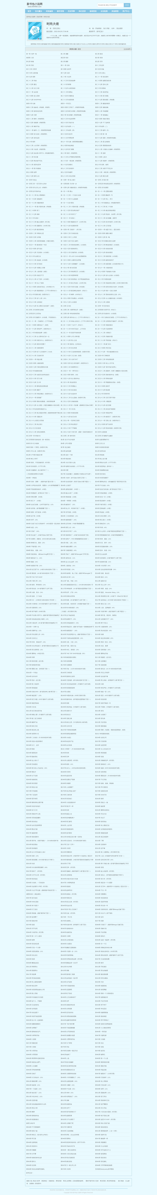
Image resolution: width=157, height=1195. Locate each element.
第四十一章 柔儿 (66, 103)
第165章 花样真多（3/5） (103, 649)
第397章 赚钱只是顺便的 (68, 947)
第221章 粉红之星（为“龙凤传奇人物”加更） (75, 722)
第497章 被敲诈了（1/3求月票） (105, 1073)
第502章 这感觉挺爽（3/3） (69, 1081)
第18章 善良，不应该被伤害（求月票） (38, 462)
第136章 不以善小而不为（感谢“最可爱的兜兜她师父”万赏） (43, 615)
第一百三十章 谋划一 (32, 218)
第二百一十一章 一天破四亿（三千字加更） (40, 321)
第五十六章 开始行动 (67, 122)
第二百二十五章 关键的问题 (104, 336)
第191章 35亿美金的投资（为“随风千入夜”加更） (76, 684)
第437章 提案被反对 (101, 997)
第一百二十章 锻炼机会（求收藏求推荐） (108, 203)
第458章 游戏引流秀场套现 (103, 1024)
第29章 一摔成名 (31, 478)
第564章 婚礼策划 (66, 1161)
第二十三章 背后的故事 (68, 80)
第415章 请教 (65, 970)
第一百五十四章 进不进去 (34, 248)
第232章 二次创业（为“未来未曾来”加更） (39, 737)
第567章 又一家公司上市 (68, 1165)
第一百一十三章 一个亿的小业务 (71, 195)
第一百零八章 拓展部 (101, 187)
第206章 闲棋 (65, 703)
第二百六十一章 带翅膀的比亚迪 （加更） (108, 382)
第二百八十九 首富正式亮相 (35, 420)
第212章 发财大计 (66, 711)
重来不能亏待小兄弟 (92, 1181)
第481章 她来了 (66, 1054)
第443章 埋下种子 (100, 1005)
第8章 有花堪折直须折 (102, 447)
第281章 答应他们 (66, 798)
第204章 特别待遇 (100, 699)
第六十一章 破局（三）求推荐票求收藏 (38, 130)
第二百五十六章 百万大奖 (34, 378)
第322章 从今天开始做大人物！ (36, 852)
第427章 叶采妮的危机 (68, 986)
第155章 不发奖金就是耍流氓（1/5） (72, 638)
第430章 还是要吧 (66, 989)
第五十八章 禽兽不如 (32, 126)
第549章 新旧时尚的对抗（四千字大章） (73, 1142)
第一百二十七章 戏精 (32, 214)
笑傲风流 (51, 1181)
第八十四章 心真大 (101, 157)
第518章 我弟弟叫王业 (102, 1100)
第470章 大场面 (100, 1039)
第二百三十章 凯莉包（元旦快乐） (71, 344)
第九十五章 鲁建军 (67, 172)
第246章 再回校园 (100, 753)
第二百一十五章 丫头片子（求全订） (72, 325)
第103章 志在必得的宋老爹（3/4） (106, 569)
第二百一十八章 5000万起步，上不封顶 (73, 329)
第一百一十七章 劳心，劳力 (104, 199)
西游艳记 (44, 1181)
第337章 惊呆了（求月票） (34, 871)
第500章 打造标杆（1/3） (103, 1077)
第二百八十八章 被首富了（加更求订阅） (108, 417)
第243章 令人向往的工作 (103, 749)
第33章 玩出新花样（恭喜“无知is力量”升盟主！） (76, 481)
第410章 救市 (99, 963)
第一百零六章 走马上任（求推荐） (37, 187)
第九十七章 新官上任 (32, 176)
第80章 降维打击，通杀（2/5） (36, 543)
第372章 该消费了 (32, 917)
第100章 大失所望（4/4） (103, 565)
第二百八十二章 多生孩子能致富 (105, 409)
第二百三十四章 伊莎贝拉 (103, 348)
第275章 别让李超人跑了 (68, 791)
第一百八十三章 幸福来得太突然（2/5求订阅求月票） (112, 283)
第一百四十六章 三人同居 (69, 237)
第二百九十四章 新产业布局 (104, 424)
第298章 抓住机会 (32, 821)
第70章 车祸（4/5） (101, 527)
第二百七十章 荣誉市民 (102, 394)
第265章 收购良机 (32, 779)
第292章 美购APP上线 (33, 814)
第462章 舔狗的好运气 (33, 1031)
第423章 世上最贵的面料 (34, 982)
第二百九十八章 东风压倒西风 (35, 432)
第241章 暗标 (30, 749)
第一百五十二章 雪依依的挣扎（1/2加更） (74, 245)
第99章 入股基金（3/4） (68, 565)
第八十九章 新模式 (67, 164)
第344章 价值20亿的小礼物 (69, 879)
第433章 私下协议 (66, 993)
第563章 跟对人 (31, 1161)
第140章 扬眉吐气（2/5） (69, 619)
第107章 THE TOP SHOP (34, 577)
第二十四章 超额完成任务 (103, 80)
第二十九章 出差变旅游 (68, 88)
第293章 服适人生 (66, 814)
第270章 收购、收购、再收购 (104, 783)
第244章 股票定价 (32, 753)
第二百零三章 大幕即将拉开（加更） (72, 310)
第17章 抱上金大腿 (101, 459)
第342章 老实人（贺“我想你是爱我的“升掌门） (109, 875)
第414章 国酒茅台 (32, 970)
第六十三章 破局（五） (102, 130)
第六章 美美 (99, 57)
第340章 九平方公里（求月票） (36, 875)
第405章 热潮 (30, 959)
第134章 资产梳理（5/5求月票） (36, 611)
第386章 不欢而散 (100, 932)
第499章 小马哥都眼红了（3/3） (71, 1077)
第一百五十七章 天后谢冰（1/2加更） (38, 252)
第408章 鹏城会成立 (32, 963)
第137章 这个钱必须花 (68, 615)
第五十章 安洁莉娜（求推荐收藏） (71, 115)
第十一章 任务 (65, 65)
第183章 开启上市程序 (102, 672)
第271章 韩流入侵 (32, 787)
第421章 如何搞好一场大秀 (69, 978)
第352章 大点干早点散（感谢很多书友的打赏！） (41, 890)
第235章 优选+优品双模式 (34, 741)
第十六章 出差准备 (32, 73)
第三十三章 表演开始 (101, 92)
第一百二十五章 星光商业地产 (70, 210)
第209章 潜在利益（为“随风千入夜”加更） (74, 707)
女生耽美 (104, 11)
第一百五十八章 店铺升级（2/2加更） (72, 252)
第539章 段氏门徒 (32, 1131)
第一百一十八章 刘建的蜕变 (35, 203)
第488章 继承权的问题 (102, 1062)
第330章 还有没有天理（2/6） (104, 860)
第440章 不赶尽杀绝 (101, 1001)
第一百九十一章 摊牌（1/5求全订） (72, 294)
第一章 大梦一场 (31, 54)
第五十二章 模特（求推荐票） (35, 119)
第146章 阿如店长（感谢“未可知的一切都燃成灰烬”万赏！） (77, 627)
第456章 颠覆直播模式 (33, 1024)
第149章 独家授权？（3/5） (69, 630)
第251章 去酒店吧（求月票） (70, 760)
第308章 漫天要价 (66, 833)
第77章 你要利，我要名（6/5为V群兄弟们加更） (41, 539)
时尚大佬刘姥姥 (42, 44)
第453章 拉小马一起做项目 (34, 1020)
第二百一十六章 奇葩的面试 (104, 325)
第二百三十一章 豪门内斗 (103, 344)
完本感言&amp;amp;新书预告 (104, 1169)
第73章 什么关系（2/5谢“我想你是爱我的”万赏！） (111, 531)
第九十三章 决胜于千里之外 (104, 168)
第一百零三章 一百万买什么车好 (36, 184)
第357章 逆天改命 (32, 898)
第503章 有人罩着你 (101, 1081)
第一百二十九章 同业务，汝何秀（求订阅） (109, 214)
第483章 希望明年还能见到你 (35, 1058)
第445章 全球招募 (66, 1008)
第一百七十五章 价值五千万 (35, 275)
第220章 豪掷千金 (32, 722)
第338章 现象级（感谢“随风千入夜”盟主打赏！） (76, 871)
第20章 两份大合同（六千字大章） (106, 462)
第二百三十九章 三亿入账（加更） (71, 355)
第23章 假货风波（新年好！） (104, 466)
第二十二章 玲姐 (31, 80)
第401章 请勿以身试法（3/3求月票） (106, 951)
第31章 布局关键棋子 (101, 478)
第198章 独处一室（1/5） (103, 691)
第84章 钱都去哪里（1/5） (69, 546)
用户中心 (125, 11)
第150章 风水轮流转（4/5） (104, 630)
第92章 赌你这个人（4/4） (34, 558)
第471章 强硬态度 (32, 1043)
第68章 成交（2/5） (32, 527)
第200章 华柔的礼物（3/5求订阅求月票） (74, 695)
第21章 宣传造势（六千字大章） (36, 466)
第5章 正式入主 (100, 443)
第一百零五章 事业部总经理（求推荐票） (108, 184)
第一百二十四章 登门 (32, 210)
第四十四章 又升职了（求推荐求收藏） (73, 107)
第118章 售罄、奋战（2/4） (104, 588)
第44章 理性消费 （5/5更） (34, 497)
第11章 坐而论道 (100, 451)
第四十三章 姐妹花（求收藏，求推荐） (38, 107)
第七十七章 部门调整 (67, 149)
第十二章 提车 (99, 65)
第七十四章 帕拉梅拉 (67, 145)
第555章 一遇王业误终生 (68, 1150)
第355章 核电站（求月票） (69, 894)
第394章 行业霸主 (66, 944)
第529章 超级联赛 (66, 1115)
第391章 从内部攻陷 (67, 940)
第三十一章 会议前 (32, 92)
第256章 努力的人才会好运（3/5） (37, 768)
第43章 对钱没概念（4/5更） (104, 493)
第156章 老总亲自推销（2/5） (104, 638)
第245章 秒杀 (65, 753)
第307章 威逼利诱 (32, 833)
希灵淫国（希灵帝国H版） (108, 1181)
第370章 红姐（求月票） (68, 913)
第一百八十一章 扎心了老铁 (35, 283)
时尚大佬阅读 (65, 44)
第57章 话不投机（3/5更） (69, 512)
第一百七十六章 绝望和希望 (69, 275)
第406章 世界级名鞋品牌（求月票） (72, 959)
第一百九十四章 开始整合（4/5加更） (72, 298)
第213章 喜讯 (99, 711)
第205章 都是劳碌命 (32, 703)
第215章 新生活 (66, 714)
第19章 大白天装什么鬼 (68, 462)
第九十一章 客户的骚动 (33, 168)
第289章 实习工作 (32, 810)
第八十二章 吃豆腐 (32, 157)
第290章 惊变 (65, 810)
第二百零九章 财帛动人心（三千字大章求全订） (76, 317)
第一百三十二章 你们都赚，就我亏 (106, 218)
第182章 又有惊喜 (66, 672)
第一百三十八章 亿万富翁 (103, 226)
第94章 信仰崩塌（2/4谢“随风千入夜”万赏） (109, 558)
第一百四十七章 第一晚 (102, 237)
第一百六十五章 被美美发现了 (104, 260)
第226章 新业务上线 (32, 730)
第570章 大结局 (66, 1169)
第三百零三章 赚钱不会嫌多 (104, 436)
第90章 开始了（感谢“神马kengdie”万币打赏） (75, 554)
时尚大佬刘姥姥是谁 (54, 44)
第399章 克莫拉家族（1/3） (35, 951)
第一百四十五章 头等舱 (33, 237)
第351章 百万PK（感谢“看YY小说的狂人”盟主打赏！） (112, 886)
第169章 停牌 (30, 657)
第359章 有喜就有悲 (101, 898)
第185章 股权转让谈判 (68, 676)
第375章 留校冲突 (32, 921)
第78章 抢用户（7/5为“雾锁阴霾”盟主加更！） (75, 539)
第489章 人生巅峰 (32, 1066)
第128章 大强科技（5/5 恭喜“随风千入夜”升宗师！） (42, 604)
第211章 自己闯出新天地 (34, 711)
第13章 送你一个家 (67, 455)
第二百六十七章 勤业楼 (102, 390)
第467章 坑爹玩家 (100, 1035)
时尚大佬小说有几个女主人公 (79, 44)
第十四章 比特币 (66, 69)
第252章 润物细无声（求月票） (105, 760)
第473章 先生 (99, 1043)
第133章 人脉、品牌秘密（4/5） (105, 607)
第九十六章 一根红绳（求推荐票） (106, 172)
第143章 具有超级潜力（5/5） (70, 623)
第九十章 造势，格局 (101, 164)
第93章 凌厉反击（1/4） (68, 558)
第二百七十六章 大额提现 (103, 401)
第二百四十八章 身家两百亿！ (70, 367)
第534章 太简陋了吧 (67, 1123)
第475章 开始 (65, 1047)
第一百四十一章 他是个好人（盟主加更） (108, 229)
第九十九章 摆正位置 (101, 176)
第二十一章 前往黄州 (101, 77)
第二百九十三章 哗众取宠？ (69, 424)
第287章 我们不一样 (67, 806)
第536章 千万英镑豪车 (33, 1127)
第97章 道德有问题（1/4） (103, 562)
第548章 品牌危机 (32, 1142)
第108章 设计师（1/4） (68, 577)
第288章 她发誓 (100, 806)
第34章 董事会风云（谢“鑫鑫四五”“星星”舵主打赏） (111, 481)
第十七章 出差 (65, 73)
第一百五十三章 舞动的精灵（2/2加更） (107, 245)
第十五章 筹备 (99, 69)
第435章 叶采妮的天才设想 (34, 997)
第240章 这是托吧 (100, 745)
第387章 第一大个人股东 (34, 936)
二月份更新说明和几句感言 (34, 474)
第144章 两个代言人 (101, 623)
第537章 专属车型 (66, 1127)
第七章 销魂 (30, 61)
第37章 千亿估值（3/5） (102, 485)
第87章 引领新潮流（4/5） (69, 550)
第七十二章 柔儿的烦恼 (102, 142)
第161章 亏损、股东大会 (68, 646)
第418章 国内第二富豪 (68, 974)
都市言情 (60, 11)
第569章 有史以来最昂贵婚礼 (35, 1169)
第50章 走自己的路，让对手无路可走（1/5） (40, 504)
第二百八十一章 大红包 (68, 409)
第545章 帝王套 (31, 1138)
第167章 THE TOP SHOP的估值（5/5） (73, 653)
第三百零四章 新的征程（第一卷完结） (38, 439)
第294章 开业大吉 (100, 814)
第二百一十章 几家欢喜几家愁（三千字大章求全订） (111, 317)
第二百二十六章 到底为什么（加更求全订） (40, 340)
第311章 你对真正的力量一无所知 (71, 837)
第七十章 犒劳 (30, 142)
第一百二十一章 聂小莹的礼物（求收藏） (39, 206)
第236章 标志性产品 (67, 741)
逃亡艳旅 (121, 1181)
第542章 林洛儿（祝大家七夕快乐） (37, 1135)
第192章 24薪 (99, 684)
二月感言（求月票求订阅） (69, 611)
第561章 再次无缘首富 (68, 1157)
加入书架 (106, 28)
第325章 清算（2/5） (32, 856)
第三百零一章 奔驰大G (33, 436)
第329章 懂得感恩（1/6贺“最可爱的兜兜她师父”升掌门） (77, 860)
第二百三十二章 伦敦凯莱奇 (35, 348)
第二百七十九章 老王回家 (103, 405)
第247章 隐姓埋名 (32, 756)
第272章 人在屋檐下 (67, 787)
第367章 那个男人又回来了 (69, 909)
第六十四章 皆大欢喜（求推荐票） (37, 134)
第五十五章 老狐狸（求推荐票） (36, 122)
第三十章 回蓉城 (100, 88)
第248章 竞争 (65, 756)
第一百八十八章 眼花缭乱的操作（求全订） (74, 290)
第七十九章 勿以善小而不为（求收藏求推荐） (40, 153)
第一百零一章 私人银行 (68, 180)
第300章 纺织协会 (100, 821)
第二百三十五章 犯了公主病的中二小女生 (39, 352)
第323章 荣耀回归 (66, 852)
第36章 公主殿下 (66, 485)
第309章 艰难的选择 (101, 833)
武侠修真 (49, 11)
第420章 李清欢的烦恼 (33, 978)
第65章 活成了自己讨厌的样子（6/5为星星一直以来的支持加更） (43, 524)
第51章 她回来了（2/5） (68, 504)
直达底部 (119, 28)
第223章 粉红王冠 (32, 726)
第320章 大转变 (66, 848)
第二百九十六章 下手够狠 (69, 428)
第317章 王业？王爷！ (68, 844)
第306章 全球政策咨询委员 (103, 829)
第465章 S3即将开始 (32, 1035)
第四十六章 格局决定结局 (34, 111)
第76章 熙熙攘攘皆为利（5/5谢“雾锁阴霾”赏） (109, 535)
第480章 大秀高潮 (32, 1054)
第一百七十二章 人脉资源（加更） (37, 271)
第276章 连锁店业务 (101, 791)
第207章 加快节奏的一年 (103, 703)
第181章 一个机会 (32, 672)
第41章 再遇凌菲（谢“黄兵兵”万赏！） (38, 493)
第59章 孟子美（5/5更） (34, 516)
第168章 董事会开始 (101, 653)
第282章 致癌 (99, 798)
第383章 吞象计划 (100, 928)
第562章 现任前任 (100, 1157)
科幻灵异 (82, 11)
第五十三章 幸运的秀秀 (68, 119)
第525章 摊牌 (30, 1112)
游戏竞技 (93, 11)
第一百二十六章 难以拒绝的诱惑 (105, 210)
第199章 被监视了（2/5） (34, 695)
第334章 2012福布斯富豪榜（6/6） (37, 867)
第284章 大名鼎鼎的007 (68, 802)
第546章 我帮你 (66, 1138)
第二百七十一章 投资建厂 (34, 397)
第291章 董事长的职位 (102, 810)
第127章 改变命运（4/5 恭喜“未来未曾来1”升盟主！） (112, 600)
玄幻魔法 (38, 11)
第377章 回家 (99, 921)
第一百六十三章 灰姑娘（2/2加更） (37, 260)
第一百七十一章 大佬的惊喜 (104, 268)
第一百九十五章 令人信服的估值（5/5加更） (109, 298)
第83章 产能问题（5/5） (34, 546)
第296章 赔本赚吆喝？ (68, 818)
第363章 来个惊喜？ (32, 905)
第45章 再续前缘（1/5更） (69, 497)
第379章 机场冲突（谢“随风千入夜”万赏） (74, 924)
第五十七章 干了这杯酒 (102, 122)
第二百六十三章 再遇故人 (69, 386)
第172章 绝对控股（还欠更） (35, 661)
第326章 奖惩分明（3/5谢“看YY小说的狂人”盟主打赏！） (76, 856)
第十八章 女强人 (100, 73)
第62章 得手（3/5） (32, 520)
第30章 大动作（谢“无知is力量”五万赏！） (74, 478)
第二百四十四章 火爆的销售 (35, 363)
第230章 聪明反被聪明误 (68, 734)
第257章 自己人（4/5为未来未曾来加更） (74, 768)
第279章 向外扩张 (100, 795)
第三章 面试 (99, 54)
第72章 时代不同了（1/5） (69, 531)
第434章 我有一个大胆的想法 (104, 993)
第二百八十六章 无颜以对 (34, 417)
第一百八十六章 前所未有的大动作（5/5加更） (110, 287)
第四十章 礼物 (30, 103)
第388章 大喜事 (66, 936)
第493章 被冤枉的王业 (68, 1070)
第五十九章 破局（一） (68, 126)
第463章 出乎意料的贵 (68, 1031)
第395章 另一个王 (100, 944)
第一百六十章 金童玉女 (33, 256)
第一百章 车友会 (31, 180)
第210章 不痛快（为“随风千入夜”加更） (107, 707)
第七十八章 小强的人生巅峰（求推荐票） (108, 149)
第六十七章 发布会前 (32, 138)
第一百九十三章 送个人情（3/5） (36, 298)
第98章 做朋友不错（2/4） (34, 565)
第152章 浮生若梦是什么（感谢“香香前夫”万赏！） (77, 634)
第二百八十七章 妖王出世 (69, 417)
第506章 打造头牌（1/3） (103, 1085)
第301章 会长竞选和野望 (34, 825)
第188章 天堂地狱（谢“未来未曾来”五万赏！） (75, 680)
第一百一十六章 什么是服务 (69, 199)
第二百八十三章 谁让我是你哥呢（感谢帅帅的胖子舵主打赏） (43, 413)
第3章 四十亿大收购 (32, 443)
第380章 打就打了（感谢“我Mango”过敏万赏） (110, 924)
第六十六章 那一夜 (101, 134)
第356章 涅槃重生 (100, 894)
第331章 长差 (30, 863)
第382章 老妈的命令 (67, 928)
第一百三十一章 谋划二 (68, 218)
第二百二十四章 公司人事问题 (70, 336)
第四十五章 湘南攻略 (101, 107)
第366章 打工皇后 (32, 909)
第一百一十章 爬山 (67, 191)
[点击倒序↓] (128, 49)
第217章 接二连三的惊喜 (34, 718)
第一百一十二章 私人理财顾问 (35, 195)
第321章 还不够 (100, 848)
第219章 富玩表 (100, 718)
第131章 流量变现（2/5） (34, 607)
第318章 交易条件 (100, 844)
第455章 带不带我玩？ (102, 1020)
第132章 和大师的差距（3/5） (70, 607)
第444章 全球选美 (32, 1008)
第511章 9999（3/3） (67, 1093)
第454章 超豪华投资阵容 (68, 1020)
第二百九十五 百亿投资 (33, 428)
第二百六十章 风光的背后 (69, 382)
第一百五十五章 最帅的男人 (69, 248)
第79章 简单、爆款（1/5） (103, 539)
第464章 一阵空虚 (100, 1031)
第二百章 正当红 (66, 306)
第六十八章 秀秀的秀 (67, 138)
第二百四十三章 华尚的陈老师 (104, 359)
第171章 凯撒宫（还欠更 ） (104, 657)
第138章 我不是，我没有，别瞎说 (105, 615)
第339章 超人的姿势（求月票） (105, 871)
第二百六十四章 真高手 (102, 386)
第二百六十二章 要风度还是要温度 (37, 386)
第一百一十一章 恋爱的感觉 (104, 191)
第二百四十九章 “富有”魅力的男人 (105, 367)
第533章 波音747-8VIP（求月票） (106, 1119)
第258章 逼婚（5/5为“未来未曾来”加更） (108, 768)
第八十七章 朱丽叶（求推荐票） (105, 161)
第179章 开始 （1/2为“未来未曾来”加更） (74, 669)
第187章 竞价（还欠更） (34, 680)
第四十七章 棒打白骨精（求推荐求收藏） (74, 111)
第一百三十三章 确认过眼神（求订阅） (38, 222)
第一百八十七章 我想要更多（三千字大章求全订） (42, 290)
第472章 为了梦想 (66, 1043)
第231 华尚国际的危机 (102, 734)
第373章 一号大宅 (66, 917)
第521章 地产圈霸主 (101, 1104)
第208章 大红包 (31, 707)
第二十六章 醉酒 (66, 84)
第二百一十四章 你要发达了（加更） (37, 325)
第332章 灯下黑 (66, 863)
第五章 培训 (64, 57)
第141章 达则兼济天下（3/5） (104, 619)
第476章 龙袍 (99, 1047)
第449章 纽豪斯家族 (101, 1012)
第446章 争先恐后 (100, 1008)
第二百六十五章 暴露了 (33, 390)
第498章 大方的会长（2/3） (35, 1077)
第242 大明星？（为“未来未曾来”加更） (73, 749)
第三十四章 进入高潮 (32, 96)
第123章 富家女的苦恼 (68, 596)
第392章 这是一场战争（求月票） (105, 940)
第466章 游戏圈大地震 (68, 1035)
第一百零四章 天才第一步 (69, 184)
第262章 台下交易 (32, 776)
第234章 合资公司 (100, 737)
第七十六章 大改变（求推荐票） (36, 149)
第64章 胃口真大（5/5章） (103, 520)
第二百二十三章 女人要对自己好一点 (37, 336)
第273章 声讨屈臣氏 (101, 787)
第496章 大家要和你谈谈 (68, 1073)
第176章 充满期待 (66, 665)
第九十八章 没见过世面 (68, 176)
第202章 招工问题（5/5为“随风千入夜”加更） (40, 699)
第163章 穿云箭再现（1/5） (35, 649)
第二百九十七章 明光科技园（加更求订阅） (109, 428)
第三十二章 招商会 (67, 92)
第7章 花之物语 (65, 447)
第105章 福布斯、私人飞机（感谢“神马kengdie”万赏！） (76, 573)
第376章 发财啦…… (67, 921)
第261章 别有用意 (100, 772)
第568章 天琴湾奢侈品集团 (103, 1165)
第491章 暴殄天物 (100, 1066)
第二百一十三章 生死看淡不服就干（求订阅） (109, 321)
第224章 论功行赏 (66, 726)
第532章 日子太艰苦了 (68, 1119)
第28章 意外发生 (100, 474)
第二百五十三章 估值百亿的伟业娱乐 (37, 374)
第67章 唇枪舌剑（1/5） (102, 523)
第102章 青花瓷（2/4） (68, 569)
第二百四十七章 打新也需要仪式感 (37, 367)
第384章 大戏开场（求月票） (35, 932)
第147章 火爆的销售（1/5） (104, 627)
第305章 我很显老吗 (67, 829)
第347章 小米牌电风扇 (68, 882)
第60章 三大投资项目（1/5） (70, 516)
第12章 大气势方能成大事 (34, 455)
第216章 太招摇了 (100, 714)
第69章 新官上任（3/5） (68, 527)
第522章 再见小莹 (32, 1108)
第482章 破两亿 (100, 1054)
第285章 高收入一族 (101, 802)
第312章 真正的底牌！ (102, 837)
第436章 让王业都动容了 (68, 997)
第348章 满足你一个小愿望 (103, 882)
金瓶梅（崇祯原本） (35, 1183)
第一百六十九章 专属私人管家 (35, 268)
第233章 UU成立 (66, 737)
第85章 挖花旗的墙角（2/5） (104, 546)
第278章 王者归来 (66, 795)
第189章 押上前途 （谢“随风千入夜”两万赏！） (110, 680)
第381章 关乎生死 (32, 928)
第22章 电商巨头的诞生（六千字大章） (73, 466)
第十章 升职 (30, 65)
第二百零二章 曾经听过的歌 (35, 310)
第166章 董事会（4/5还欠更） (35, 653)
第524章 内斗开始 (100, 1108)
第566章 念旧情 (31, 1165)
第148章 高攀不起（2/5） (34, 630)
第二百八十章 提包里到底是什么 (36, 409)
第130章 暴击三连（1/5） (103, 604)
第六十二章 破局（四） (68, 130)
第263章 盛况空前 (66, 776)
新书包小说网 (30, 17)
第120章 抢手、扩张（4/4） (69, 592)
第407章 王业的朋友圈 (102, 959)
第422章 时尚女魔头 (101, 978)
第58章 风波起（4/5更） (102, 512)
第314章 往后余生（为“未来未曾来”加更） (74, 840)
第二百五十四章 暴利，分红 (69, 374)
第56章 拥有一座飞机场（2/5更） (36, 512)
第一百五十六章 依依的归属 (104, 248)
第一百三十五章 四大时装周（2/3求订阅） (108, 222)
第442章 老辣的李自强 (68, 1005)
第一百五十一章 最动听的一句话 (36, 245)
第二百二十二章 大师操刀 (103, 332)
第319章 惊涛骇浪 (32, 848)
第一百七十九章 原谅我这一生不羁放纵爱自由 (75, 279)
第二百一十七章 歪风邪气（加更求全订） (39, 329)
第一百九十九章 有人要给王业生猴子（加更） (40, 306)
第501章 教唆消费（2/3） (34, 1081)
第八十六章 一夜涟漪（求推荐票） (71, 161)
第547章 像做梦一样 (101, 1138)
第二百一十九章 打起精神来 (104, 329)
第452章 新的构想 (100, 1016)
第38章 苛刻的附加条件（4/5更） (36, 489)
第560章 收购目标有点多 (34, 1157)
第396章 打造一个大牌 (33, 947)
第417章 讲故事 (31, 974)
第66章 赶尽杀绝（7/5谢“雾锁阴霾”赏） (73, 523)
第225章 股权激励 (100, 726)
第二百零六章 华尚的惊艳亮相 (70, 313)
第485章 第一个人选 (101, 1058)
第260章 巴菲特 (66, 772)
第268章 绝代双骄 (32, 783)
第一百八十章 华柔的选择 (103, 279)
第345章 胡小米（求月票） (103, 879)
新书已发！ (29, 1173)
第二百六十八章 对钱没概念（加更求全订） (40, 394)
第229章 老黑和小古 (32, 734)
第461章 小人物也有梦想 (103, 1028)
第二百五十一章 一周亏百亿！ (70, 371)
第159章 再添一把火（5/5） (104, 642)
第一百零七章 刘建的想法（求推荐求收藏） (74, 187)
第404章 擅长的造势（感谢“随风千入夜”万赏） (109, 955)
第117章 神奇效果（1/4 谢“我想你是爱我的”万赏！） (77, 588)
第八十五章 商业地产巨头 (34, 161)
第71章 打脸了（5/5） (33, 531)
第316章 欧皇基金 (32, 844)
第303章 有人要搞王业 (102, 825)
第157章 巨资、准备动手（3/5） (36, 642)
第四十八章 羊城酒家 (101, 111)
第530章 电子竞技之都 (102, 1115)
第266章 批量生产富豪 (68, 779)
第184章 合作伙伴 (32, 676)
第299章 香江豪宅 (66, 821)
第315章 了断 (99, 840)
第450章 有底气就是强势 (34, 1016)
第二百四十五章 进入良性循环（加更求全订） (75, 363)
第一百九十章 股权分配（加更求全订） (38, 294)
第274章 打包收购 (32, 791)
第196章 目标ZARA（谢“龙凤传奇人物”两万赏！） (42, 691)
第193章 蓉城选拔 (32, 688)
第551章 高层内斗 (32, 1146)
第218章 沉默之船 (66, 718)
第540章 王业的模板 (67, 1131)
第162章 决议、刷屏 (101, 646)
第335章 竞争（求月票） (68, 867)
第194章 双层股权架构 (68, 688)
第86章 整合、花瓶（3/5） (34, 550)
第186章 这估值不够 (101, 676)
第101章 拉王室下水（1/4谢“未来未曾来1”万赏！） (42, 569)
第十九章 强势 (30, 77)
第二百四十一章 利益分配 (34, 359)
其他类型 (115, 11)
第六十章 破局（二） (101, 126)
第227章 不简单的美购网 (68, 730)
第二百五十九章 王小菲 (33, 382)
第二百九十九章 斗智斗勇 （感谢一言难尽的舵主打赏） (77, 432)
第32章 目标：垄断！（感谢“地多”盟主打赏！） (41, 481)
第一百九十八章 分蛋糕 (102, 302)
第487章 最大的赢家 (67, 1062)
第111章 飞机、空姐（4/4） (69, 581)
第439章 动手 (65, 1001)
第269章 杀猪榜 (66, 783)
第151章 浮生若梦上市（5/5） (35, 634)
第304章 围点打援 (32, 829)
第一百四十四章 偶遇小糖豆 (104, 233)
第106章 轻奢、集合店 (102, 573)
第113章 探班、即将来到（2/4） (36, 585)
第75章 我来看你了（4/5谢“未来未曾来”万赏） (75, 535)
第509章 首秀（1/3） (101, 1089)
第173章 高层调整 (66, 661)
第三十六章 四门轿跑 (101, 96)
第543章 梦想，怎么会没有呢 (70, 1135)
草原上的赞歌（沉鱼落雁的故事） (73, 1181)
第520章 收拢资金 (66, 1104)
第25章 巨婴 (64, 470)
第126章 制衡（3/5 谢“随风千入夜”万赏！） (74, 600)
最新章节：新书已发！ (96, 31)
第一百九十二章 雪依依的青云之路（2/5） (108, 294)
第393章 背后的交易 (32, 944)
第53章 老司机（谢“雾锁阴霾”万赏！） (38, 508)
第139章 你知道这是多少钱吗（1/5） (37, 619)
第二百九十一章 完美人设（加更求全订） (108, 420)
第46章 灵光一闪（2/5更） (103, 497)
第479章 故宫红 (100, 1051)
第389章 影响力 (100, 936)
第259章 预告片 (31, 772)
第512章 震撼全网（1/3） (103, 1093)
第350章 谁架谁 (66, 886)
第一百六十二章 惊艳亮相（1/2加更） (107, 256)
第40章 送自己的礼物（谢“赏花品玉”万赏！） (109, 489)
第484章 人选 (65, 1058)
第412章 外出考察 (66, 966)
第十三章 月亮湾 (31, 69)
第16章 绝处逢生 (66, 459)
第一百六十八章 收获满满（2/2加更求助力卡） (110, 264)
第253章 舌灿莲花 (32, 764)
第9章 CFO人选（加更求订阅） (36, 451)
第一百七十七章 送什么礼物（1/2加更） (107, 275)
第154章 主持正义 (32, 638)
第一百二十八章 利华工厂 (69, 214)
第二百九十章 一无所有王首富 (70, 420)
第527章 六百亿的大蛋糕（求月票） (106, 1112)
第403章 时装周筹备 (67, 955)
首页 (29, 11)
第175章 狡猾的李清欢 (33, 665)
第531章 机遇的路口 (32, 1119)
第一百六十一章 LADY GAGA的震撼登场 (73, 256)
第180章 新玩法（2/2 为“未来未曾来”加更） (109, 669)
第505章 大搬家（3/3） (68, 1085)
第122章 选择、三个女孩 (34, 596)
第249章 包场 (99, 756)
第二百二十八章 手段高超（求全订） (106, 340)
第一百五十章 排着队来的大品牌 (105, 241)
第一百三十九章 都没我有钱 (35, 229)
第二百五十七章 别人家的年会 (70, 378)
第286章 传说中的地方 (33, 806)
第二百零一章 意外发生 (102, 306)
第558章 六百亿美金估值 (68, 1154)
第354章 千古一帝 (100, 890)
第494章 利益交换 (100, 1070)
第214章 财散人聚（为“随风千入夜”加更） (39, 714)
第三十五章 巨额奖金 (67, 96)
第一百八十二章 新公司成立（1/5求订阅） (74, 283)
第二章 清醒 (64, 54)
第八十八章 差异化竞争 (33, 164)
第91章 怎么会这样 (101, 554)
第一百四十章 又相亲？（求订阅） (71, 229)
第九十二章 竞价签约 (67, 168)
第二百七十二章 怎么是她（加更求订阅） (74, 397)
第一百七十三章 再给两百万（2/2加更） (73, 271)
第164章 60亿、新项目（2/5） (70, 649)
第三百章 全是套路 (101, 432)
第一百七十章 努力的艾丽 (69, 268)
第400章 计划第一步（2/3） (69, 951)
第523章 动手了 (66, 1108)
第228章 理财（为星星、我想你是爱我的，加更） (110, 730)
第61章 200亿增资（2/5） (103, 516)
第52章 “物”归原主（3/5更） (104, 504)
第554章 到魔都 (31, 1150)
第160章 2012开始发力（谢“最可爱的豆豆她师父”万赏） (42, 646)
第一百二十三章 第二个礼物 (104, 206)
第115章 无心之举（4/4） (103, 585)
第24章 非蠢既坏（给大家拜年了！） (37, 470)
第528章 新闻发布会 (32, 1115)
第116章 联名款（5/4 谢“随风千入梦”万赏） (40, 588)
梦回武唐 (58, 1181)
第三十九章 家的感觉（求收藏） (105, 100)
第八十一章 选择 (100, 153)
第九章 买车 (99, 61)
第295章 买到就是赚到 (33, 818)
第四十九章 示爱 (31, 115)
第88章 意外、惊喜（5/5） (103, 550)
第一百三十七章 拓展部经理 (69, 226)
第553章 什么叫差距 (101, 1146)
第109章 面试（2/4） (101, 577)
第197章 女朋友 (66, 691)
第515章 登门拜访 (100, 1096)
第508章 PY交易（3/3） (68, 1089)
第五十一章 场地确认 (101, 115)
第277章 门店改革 (32, 795)
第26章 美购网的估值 (101, 470)
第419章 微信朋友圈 (101, 974)
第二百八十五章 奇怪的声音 (104, 413)
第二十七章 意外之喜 (101, 84)
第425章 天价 (99, 982)
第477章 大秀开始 (32, 1051)
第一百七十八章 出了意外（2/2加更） (38, 279)
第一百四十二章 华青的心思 (35, 233)
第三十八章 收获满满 (67, 100)
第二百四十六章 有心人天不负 (104, 363)
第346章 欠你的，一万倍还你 (35, 882)
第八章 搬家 (64, 61)
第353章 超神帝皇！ (67, 890)
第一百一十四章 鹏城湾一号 (104, 195)
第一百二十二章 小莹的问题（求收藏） (73, 206)
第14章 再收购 (99, 455)
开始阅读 (98, 28)
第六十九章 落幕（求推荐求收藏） (106, 138)
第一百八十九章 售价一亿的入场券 (106, 290)
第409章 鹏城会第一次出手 (69, 963)
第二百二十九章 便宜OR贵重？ (36, 344)
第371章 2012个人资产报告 (103, 913)
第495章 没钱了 (31, 1073)
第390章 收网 (30, 940)
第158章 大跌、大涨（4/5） (69, 642)
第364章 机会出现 (66, 905)
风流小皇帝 (36, 1181)
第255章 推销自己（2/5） (103, 764)
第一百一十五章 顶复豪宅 (34, 199)
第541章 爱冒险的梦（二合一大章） (106, 1131)
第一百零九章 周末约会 (33, 191)
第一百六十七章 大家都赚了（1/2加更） (73, 264)
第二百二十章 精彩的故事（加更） (37, 332)
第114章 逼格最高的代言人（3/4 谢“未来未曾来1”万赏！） (77, 585)
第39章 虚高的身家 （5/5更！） (71, 489)
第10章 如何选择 (66, 451)
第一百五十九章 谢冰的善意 (104, 252)
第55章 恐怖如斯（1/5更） (103, 508)
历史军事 (71, 11)
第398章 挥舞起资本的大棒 (103, 947)
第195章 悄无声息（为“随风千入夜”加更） (108, 688)
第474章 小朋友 (31, 1047)
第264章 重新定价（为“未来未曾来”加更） (108, 776)
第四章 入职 (30, 57)
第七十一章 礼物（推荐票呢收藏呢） (72, 142)
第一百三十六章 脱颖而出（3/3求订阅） (38, 226)
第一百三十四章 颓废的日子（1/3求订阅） (74, 222)
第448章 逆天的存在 (67, 1012)
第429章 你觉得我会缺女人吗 (35, 989)
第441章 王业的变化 (32, 1005)
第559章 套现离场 (100, 1154)
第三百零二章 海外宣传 (68, 436)
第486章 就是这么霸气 (33, 1062)
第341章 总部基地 (66, 875)
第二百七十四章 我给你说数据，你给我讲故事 (40, 401)
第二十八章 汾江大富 (32, 88)
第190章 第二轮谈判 (32, 684)
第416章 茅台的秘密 (101, 970)
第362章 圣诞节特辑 (101, 902)
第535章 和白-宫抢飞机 (102, 1123)
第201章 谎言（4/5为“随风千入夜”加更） (108, 695)
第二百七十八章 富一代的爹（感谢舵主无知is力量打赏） (77, 405)
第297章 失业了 (100, 818)
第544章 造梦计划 (100, 1135)
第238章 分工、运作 (32, 745)
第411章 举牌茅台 (32, 966)
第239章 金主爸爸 (66, 745)
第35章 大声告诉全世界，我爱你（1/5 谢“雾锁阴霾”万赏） (43, 486)
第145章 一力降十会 (32, 627)
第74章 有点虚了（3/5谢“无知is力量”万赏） (39, 535)
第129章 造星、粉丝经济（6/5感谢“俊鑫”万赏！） (76, 604)
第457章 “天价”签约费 (67, 1024)
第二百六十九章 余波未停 (69, 394)
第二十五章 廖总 (31, 84)
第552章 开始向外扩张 (68, 1146)
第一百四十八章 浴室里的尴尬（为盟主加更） (40, 241)
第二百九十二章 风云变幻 (34, 424)
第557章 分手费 (31, 1154)
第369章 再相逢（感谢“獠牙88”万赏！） (38, 913)
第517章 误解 (65, 1100)
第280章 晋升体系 (32, 798)
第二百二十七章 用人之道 (69, 340)
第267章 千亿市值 (100, 779)
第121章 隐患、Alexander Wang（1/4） (107, 592)
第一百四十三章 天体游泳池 (69, 233)
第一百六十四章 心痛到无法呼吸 (71, 260)
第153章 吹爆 (99, 634)
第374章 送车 (99, 917)
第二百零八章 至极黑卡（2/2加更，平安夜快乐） (41, 317)
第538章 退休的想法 (101, 1127)
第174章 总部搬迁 (100, 661)
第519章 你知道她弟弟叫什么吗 (36, 1104)
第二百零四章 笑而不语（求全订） (106, 310)
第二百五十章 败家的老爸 (34, 371)
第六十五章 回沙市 (67, 134)
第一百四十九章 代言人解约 (69, 241)
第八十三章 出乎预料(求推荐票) (70, 157)
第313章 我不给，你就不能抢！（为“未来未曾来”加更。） (42, 841)
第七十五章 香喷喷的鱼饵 (103, 145)
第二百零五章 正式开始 (33, 313)
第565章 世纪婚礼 (100, 1161)
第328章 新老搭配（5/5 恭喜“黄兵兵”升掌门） (40, 860)
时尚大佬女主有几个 (108, 44)
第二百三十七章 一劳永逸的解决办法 (106, 352)
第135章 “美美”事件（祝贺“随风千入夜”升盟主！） (111, 611)
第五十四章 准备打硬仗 (102, 119)
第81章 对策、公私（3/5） (69, 543)
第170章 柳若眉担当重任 (68, 657)
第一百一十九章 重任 (67, 203)
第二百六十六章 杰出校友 (69, 390)
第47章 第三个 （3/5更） (34, 501)
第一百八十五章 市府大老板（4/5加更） (73, 287)
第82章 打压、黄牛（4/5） (103, 543)
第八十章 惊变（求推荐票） (69, 153)
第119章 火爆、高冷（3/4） (35, 592)
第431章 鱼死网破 (100, 989)
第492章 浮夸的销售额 (33, 1070)
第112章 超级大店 (100, 581)
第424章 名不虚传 (66, 982)
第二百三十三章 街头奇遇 (69, 348)
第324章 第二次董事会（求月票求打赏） (108, 852)
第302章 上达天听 (66, 825)
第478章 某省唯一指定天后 (69, 1051)
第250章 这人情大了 (32, 760)
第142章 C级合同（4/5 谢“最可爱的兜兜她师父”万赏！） (41, 623)
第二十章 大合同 (66, 77)
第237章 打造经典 (100, 741)
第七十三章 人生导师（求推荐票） (37, 145)
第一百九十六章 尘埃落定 (34, 302)
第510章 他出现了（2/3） (34, 1093)
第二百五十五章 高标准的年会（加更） (107, 374)
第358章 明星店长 (66, 898)
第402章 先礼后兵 (32, 955)
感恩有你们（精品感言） (34, 894)
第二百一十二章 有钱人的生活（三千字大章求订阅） (77, 321)
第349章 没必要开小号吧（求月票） (37, 886)
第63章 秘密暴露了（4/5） (69, 520)
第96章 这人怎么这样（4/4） (70, 562)
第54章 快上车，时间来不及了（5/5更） (73, 508)
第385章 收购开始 (66, 932)
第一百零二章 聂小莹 (101, 180)
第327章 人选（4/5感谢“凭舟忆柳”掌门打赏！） (110, 856)
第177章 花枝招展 (100, 665)
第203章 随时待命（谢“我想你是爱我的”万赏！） (76, 699)
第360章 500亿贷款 (32, 902)
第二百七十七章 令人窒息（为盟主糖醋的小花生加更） (43, 405)
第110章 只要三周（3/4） (34, 581)
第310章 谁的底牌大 (32, 837)
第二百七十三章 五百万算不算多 (105, 397)
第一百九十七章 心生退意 (69, 302)
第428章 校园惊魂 (100, 986)
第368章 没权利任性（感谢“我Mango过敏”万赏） (110, 909)
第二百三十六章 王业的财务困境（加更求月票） (76, 352)
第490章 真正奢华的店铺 (68, 1066)
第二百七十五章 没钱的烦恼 (69, 401)
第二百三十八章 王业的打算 (35, 355)
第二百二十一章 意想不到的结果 (71, 332)
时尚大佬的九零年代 (94, 44)
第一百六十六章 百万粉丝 (34, 264)
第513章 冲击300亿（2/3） (34, 1096)
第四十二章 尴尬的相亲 (102, 103)
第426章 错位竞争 (32, 986)
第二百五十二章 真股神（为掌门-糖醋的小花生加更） (112, 371)
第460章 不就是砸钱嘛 (68, 1028)
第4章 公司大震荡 (66, 443)
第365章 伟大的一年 (101, 905)
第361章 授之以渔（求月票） (70, 902)
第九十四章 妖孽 (31, 172)
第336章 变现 (99, 867)
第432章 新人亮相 (32, 993)
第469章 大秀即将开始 (68, 1039)
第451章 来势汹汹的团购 (68, 1016)
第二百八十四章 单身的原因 (69, 413)
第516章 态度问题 (32, 1100)
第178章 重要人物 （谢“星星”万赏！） (38, 669)
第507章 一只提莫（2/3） (34, 1089)
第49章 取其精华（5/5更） (103, 501)
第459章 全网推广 (32, 1028)
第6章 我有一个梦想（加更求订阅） (37, 447)
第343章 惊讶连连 (32, 879)
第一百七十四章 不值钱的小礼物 (105, 271)
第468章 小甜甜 (31, 1039)
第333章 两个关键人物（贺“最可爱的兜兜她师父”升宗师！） (112, 864)
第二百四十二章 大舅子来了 (69, 359)
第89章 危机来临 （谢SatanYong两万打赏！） (40, 554)
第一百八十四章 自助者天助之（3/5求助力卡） (41, 287)
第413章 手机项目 (100, 966)
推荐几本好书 (30, 1123)
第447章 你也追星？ (32, 1012)
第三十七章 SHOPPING (33, 100)
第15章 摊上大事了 (32, 459)
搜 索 (127, 5)
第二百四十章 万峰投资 (102, 355)
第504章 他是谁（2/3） (33, 1085)
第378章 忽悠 (30, 924)
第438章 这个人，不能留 (34, 1001)
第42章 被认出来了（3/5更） (70, 493)
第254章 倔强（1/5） (67, 764)
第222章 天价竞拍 (100, 722)
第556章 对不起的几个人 (103, 1150)
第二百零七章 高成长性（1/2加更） (106, 313)
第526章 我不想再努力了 (68, 1112)
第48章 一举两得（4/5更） (69, 501)
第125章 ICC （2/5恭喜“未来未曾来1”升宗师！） (41, 600)
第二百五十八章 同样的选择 (104, 378)
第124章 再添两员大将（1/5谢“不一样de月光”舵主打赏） (111, 596)
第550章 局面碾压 (100, 1142)
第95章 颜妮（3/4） (32, 562)
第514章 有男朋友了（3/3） (69, 1096)
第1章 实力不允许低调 (68, 439)
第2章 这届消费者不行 (102, 439)
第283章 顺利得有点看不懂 (34, 802)
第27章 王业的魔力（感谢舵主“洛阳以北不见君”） (76, 474)
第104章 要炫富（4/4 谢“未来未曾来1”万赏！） (41, 573)
